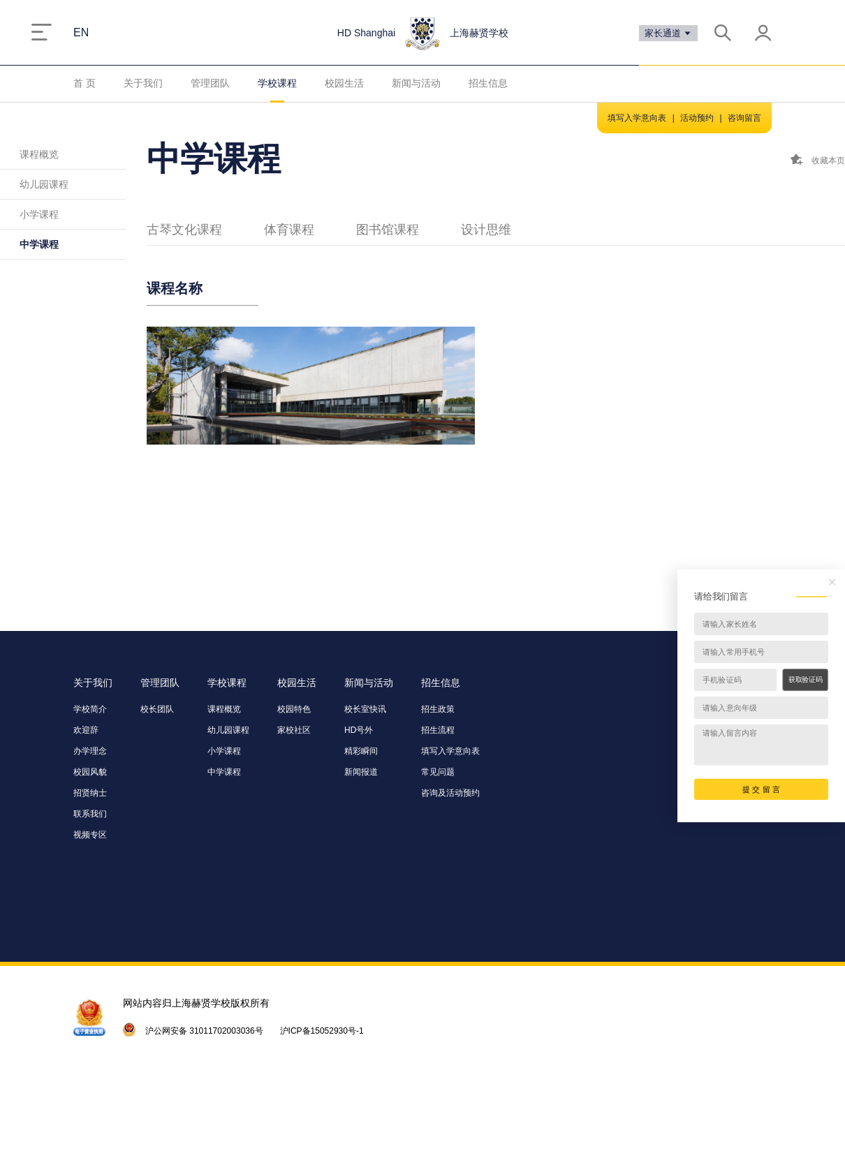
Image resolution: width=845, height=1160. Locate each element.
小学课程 (39, 214)
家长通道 (669, 33)
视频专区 (90, 835)
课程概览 (39, 154)
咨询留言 (744, 118)
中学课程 (39, 244)
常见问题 (438, 772)
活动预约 (697, 118)
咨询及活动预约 (450, 793)
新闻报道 (361, 772)
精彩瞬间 (361, 751)
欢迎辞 (85, 730)
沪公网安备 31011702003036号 (204, 1031)
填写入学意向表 (637, 118)
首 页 (84, 83)
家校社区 (294, 730)
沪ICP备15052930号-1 (322, 1031)
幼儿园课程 (44, 184)
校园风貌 (90, 772)
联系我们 (90, 814)
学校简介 (90, 709)
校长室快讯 (365, 709)
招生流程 (438, 730)
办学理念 (90, 751)
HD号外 (358, 730)
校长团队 (157, 709)
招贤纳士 (90, 793)
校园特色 (294, 709)
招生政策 (438, 709)
